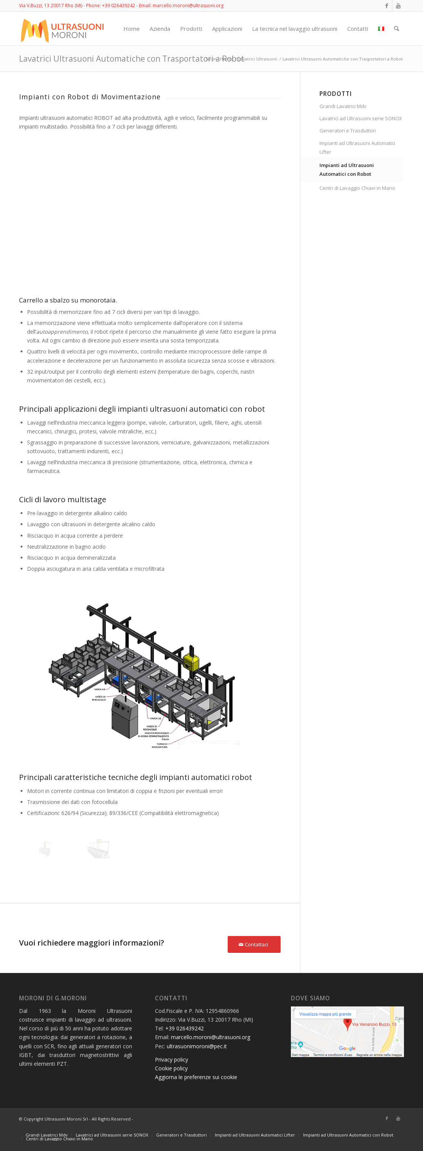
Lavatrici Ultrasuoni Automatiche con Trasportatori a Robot (131, 58)
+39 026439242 (118, 5)
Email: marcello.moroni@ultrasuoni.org (181, 5)
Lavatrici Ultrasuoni (257, 59)
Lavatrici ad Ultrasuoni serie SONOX (360, 118)
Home (226, 59)
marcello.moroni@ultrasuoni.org (210, 1037)
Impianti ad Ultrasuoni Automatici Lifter (357, 147)
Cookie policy (171, 1068)
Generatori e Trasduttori (347, 130)
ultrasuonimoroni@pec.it (197, 1046)
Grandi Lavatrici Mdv (343, 106)
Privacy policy (171, 1059)
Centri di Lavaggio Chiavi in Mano (357, 188)
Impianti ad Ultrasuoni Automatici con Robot (346, 169)
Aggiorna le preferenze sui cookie (196, 1077)
